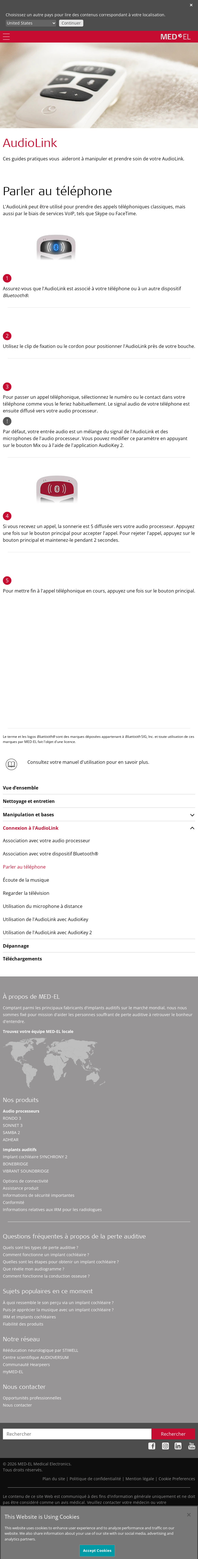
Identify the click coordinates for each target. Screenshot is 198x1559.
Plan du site (54, 1478)
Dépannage (16, 946)
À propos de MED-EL (31, 997)
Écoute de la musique (26, 880)
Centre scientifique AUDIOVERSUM (36, 1357)
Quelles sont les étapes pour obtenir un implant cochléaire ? (61, 1261)
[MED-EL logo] (176, 36)
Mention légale (140, 1478)
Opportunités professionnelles (32, 1398)
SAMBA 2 (11, 1132)
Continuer (71, 23)
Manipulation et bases (28, 814)
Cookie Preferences (177, 1478)
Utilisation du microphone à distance (42, 906)
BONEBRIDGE (15, 1164)
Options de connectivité (25, 1181)
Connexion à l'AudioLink (30, 828)
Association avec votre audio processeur (46, 840)
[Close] (189, 1520)
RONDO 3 (12, 1118)
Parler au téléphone (24, 867)
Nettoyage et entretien (29, 801)
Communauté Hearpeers (26, 1364)
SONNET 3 (13, 1125)
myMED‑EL (13, 1371)
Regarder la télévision (26, 893)
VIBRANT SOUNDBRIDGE (26, 1171)
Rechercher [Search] (173, 1434)
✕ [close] (191, 5)
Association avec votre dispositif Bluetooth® (50, 854)
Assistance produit (21, 1188)
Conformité (13, 1202)
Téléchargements (22, 959)
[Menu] (6, 37)
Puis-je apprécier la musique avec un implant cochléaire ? (58, 1309)
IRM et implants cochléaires (29, 1317)
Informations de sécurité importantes (38, 1195)
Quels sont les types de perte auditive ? (40, 1247)
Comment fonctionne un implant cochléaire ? (46, 1254)
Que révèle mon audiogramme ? (33, 1269)
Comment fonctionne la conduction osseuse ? (46, 1276)
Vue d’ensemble (20, 788)
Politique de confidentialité (95, 1478)
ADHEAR (11, 1139)
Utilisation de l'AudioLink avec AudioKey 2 (47, 932)
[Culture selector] (31, 23)
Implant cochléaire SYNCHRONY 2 (35, 1156)
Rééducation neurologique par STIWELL (40, 1350)
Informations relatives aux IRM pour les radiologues (52, 1209)
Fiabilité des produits (23, 1324)
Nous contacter (17, 1405)
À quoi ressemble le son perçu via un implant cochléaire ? (58, 1302)
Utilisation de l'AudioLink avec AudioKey (45, 919)
